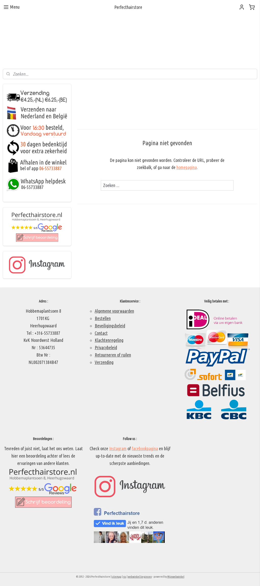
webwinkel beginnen (140, 576)
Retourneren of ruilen (113, 354)
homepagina (186, 167)
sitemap (116, 576)
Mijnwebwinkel (175, 576)
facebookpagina (145, 448)
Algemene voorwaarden (114, 310)
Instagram (117, 448)
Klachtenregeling (109, 340)
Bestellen (103, 318)
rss (124, 576)
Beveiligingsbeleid (110, 325)
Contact (101, 333)
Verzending (104, 362)
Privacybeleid (106, 347)
